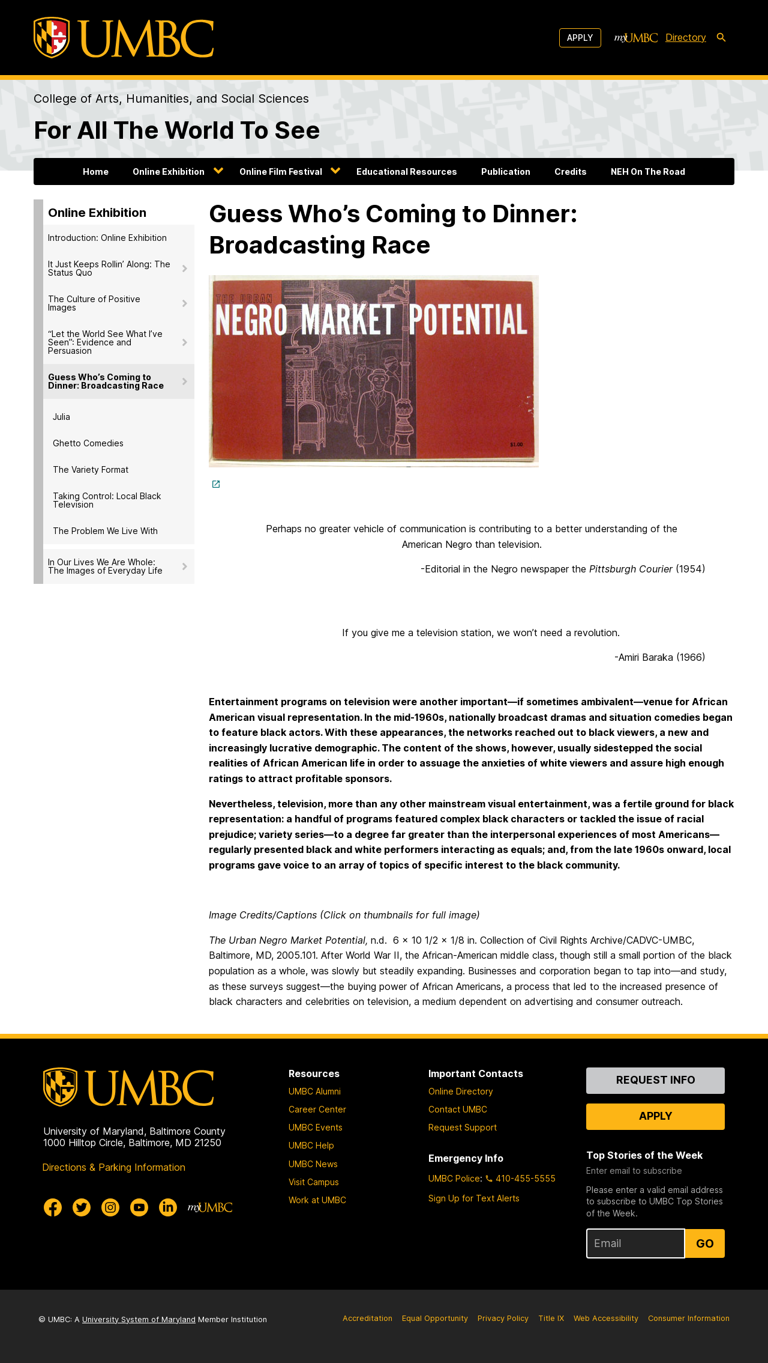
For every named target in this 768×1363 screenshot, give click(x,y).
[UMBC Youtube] (139, 1207)
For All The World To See (177, 130)
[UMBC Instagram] (110, 1207)
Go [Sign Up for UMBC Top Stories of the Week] (705, 1243)
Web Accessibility (606, 1318)
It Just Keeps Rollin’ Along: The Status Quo (109, 268)
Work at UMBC (317, 1200)
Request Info (655, 1079)
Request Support (462, 1127)
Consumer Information (689, 1318)
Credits (570, 171)
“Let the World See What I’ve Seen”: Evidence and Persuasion (105, 342)
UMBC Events (316, 1127)
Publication (505, 171)
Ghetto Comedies (88, 443)
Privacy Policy (503, 1318)
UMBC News (313, 1164)
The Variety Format (90, 469)
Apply (580, 37)
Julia (61, 416)
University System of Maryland (139, 1319)
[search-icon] (721, 38)
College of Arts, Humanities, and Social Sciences (171, 98)
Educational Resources (406, 171)
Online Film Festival (280, 171)
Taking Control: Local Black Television (107, 500)
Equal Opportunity (435, 1318)
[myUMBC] (636, 38)
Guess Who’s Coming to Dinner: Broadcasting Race (106, 381)
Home (96, 171)
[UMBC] (123, 37)
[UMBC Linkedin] (168, 1207)
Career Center (317, 1109)
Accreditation (367, 1318)
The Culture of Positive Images (94, 303)
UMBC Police (454, 1178)
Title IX (551, 1318)
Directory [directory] (686, 37)
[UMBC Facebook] (53, 1207)
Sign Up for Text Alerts (474, 1198)
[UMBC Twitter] (81, 1207)
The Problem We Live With (105, 531)
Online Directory (460, 1091)
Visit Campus (314, 1182)
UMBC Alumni (315, 1091)
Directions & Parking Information (113, 1167)
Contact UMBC (457, 1109)
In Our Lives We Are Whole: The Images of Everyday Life (105, 566)
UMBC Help (311, 1145)
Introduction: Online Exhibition (107, 237)
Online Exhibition (169, 171)
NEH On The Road (648, 171)
